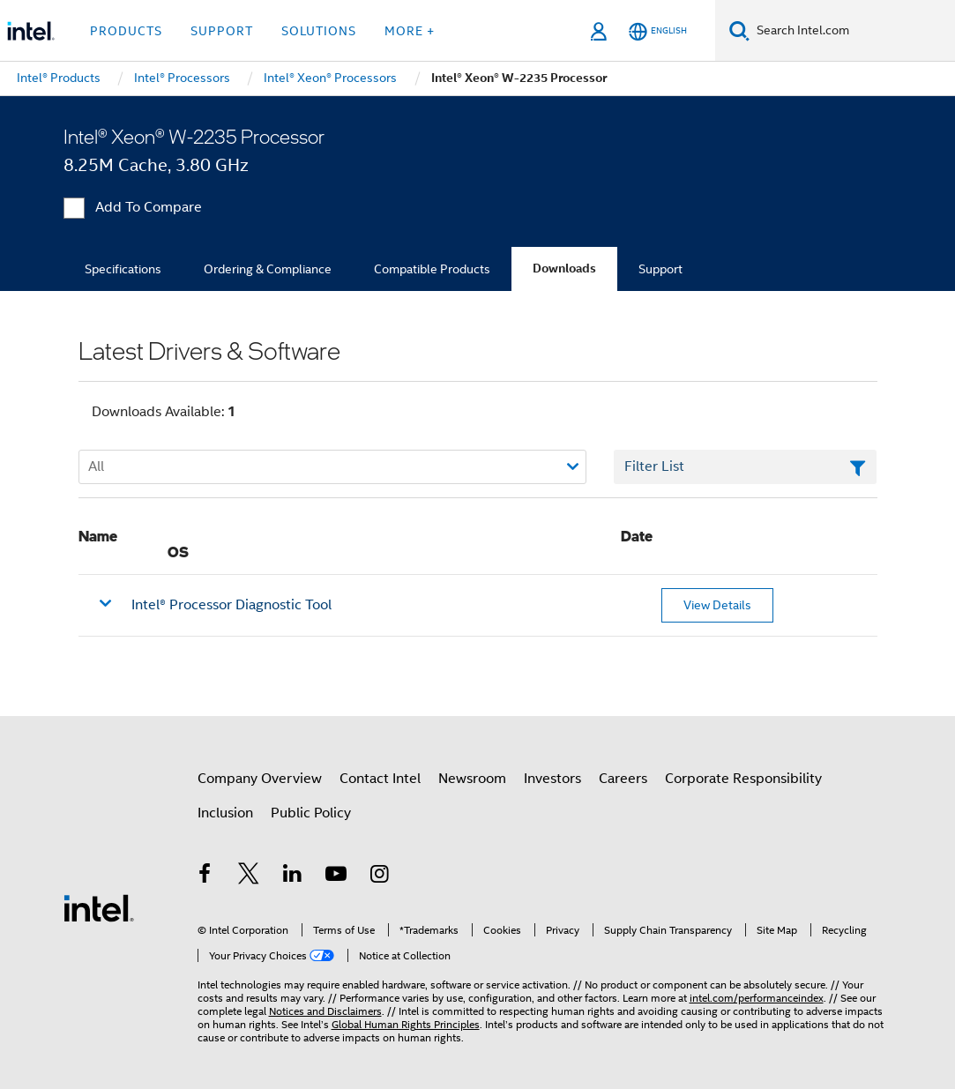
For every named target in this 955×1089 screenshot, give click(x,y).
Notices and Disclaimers (325, 1011)
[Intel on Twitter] (249, 876)
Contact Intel (380, 778)
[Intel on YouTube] (336, 876)
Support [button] (221, 31)
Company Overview (260, 778)
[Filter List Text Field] (745, 467)
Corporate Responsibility (743, 778)
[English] (657, 31)
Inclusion (225, 813)
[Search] (739, 30)
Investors (552, 778)
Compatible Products (432, 269)
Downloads (564, 268)
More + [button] (409, 31)
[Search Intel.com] (852, 31)
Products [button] (126, 31)
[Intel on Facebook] (205, 876)
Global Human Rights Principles (406, 1024)
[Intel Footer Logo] (98, 907)
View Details (717, 605)
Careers (623, 778)
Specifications (123, 269)
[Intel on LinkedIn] (293, 876)
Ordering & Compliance (268, 269)
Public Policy (311, 813)
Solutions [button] (318, 31)
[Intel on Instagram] (380, 876)
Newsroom (472, 778)
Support (660, 269)
